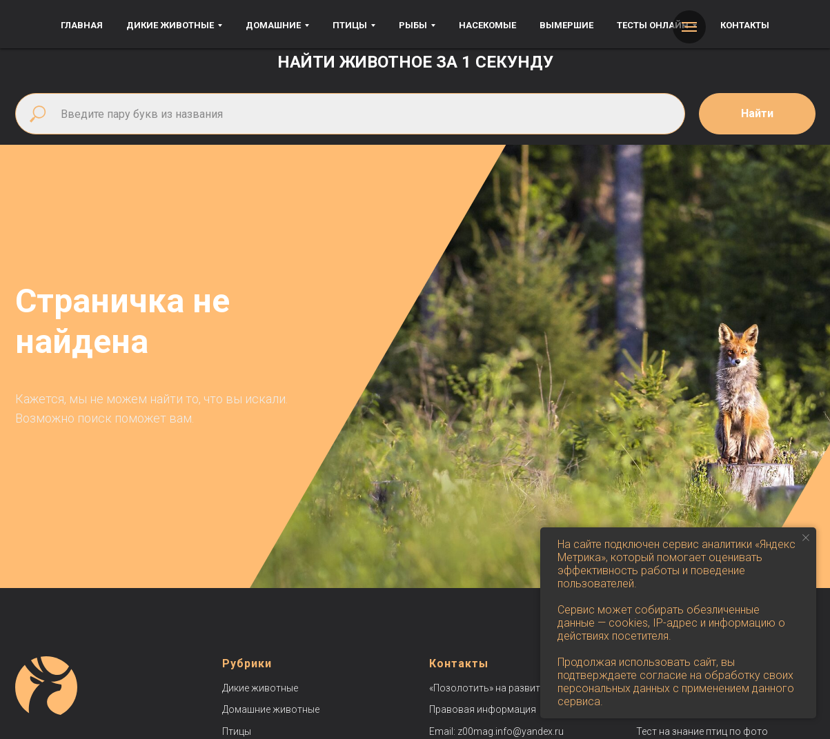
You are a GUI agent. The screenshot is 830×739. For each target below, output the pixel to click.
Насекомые (487, 25)
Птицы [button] (350, 25)
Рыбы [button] (413, 25)
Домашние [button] (273, 25)
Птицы (236, 731)
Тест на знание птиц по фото (702, 731)
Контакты (744, 25)
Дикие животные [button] (170, 25)
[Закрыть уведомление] (806, 538)
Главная (82, 25)
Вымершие (566, 25)
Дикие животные (260, 688)
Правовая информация (482, 709)
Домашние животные (270, 709)
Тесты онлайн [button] (653, 25)
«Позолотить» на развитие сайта (504, 688)
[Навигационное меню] (689, 27)
